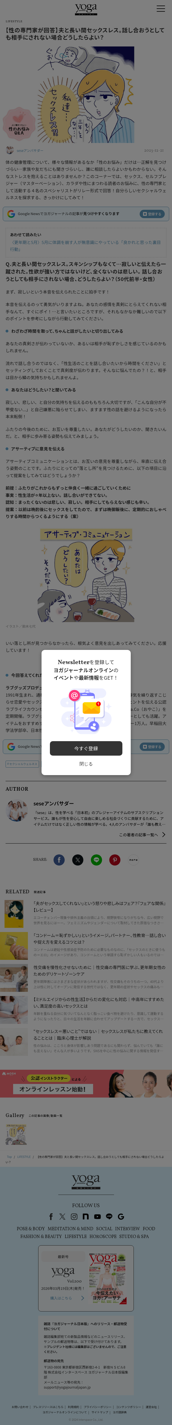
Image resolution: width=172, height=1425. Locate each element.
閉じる (86, 761)
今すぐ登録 (86, 746)
